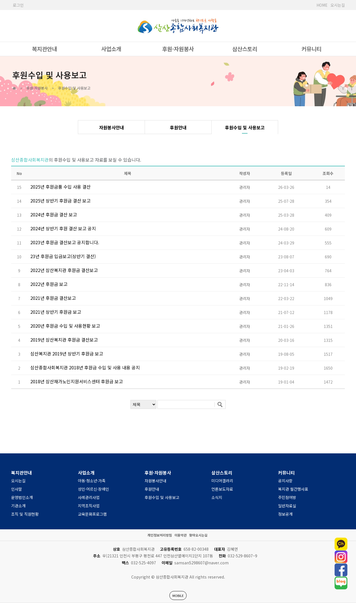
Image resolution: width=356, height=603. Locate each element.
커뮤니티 (311, 49)
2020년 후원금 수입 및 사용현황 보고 (65, 325)
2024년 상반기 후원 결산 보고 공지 (63, 228)
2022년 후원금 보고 (49, 284)
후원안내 (178, 127)
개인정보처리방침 (159, 535)
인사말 (16, 489)
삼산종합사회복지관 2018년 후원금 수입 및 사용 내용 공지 (85, 367)
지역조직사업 (89, 505)
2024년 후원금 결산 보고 (53, 214)
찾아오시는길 (198, 535)
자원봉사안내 (111, 127)
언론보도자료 (222, 489)
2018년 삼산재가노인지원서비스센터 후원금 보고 (76, 381)
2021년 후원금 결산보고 (53, 298)
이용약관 (180, 535)
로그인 (18, 5)
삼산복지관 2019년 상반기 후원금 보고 (66, 353)
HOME (322, 5)
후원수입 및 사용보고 (245, 127)
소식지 (216, 497)
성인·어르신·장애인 (93, 489)
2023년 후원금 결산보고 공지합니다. (64, 242)
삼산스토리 (244, 49)
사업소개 (111, 49)
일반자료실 (287, 505)
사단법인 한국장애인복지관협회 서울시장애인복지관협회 (178, 26)
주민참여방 (287, 497)
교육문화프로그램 (92, 514)
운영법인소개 (22, 497)
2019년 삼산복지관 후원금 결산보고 (64, 339)
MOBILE (178, 595)
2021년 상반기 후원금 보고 (55, 311)
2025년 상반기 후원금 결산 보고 (60, 200)
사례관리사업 (89, 497)
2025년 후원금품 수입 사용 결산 (60, 186)
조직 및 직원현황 (25, 514)
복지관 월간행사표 (293, 489)
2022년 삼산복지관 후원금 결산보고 (64, 270)
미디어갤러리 (222, 480)
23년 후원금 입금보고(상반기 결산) (63, 256)
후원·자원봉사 (178, 49)
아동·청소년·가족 (91, 480)
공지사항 (285, 480)
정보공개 (285, 514)
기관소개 (18, 505)
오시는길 (337, 5)
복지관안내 (44, 49)
